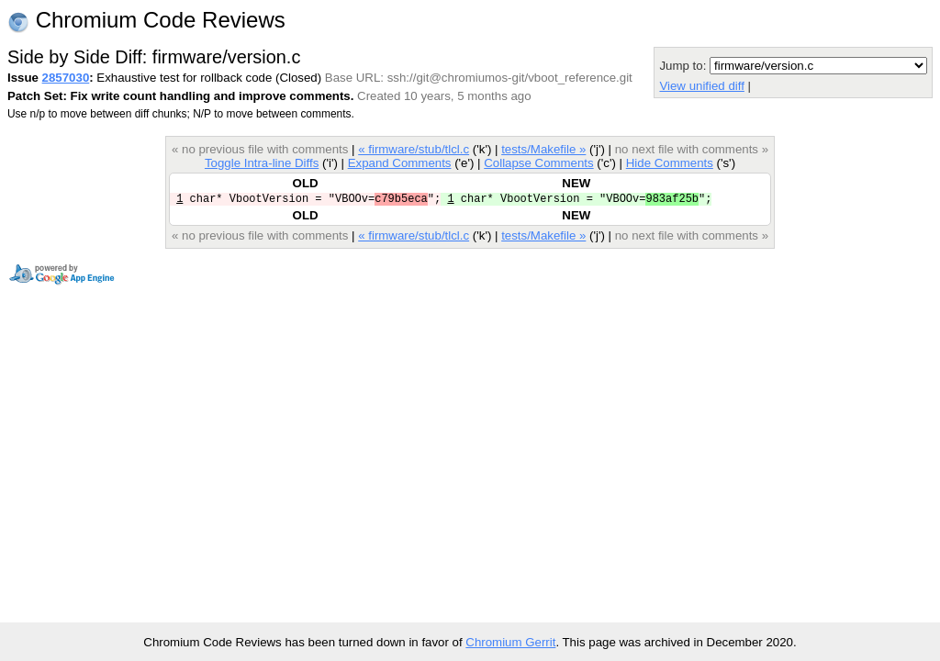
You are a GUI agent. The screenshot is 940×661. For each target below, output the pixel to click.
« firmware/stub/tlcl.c (413, 149)
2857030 (66, 77)
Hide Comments (669, 163)
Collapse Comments (538, 163)
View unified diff (701, 86)
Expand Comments (400, 163)
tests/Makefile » (543, 149)
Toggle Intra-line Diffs (262, 163)
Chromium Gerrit (510, 642)
